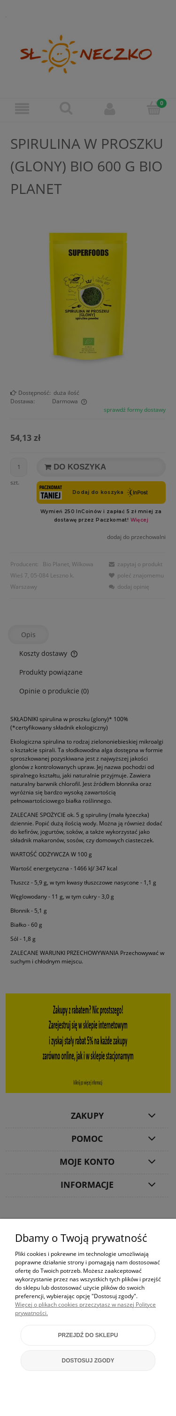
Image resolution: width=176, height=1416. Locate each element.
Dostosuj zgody (88, 1360)
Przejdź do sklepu (88, 1335)
